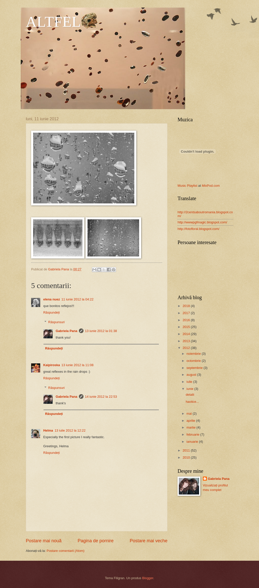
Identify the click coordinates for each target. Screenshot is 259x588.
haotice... (192, 402)
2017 (187, 313)
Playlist (192, 185)
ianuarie (192, 441)
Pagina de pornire (96, 540)
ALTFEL (53, 21)
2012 (187, 348)
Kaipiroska (51, 365)
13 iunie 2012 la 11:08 (77, 365)
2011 (187, 450)
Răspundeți (51, 312)
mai (189, 413)
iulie (189, 382)
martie (191, 427)
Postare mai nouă (43, 540)
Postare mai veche (148, 540)
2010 (187, 457)
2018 (187, 306)
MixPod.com (211, 185)
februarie (193, 434)
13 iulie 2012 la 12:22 (70, 430)
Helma (48, 430)
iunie (190, 389)
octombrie (194, 361)
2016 (187, 320)
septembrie (194, 368)
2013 (187, 341)
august (191, 375)
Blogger (147, 578)
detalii (190, 394)
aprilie (191, 420)
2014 (187, 334)
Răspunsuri (56, 322)
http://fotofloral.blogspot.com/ (198, 229)
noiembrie (194, 354)
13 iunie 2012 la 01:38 (101, 331)
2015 (187, 327)
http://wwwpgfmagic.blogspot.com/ (202, 222)
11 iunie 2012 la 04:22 (77, 299)
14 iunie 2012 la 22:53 (101, 396)
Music (182, 185)
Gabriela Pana (66, 331)
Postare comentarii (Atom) (65, 551)
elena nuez (51, 299)
